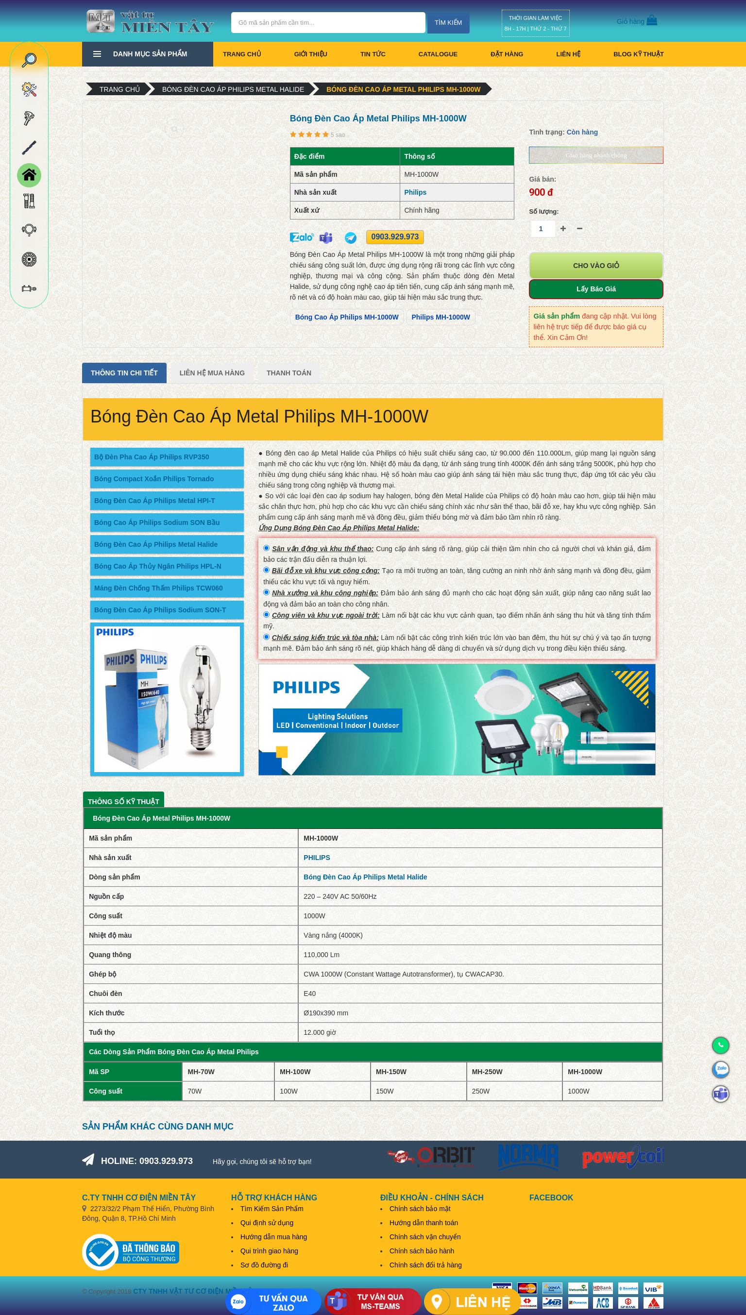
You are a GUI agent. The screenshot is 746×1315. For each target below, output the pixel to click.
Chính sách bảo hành (422, 1251)
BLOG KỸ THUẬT (638, 54)
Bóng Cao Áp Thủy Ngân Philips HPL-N (157, 566)
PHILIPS (317, 857)
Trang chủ (242, 54)
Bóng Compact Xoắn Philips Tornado (154, 479)
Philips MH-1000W (440, 317)
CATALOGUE (438, 54)
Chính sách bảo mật (420, 1209)
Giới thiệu (310, 54)
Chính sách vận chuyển (425, 1237)
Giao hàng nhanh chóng (596, 155)
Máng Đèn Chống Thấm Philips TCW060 (158, 588)
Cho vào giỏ (596, 266)
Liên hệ (568, 54)
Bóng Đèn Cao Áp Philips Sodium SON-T (160, 610)
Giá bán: (542, 179)
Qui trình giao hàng (269, 1251)
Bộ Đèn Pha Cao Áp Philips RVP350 (151, 457)
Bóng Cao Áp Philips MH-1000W (347, 317)
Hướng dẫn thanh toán (424, 1223)
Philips (415, 192)
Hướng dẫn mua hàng (273, 1237)
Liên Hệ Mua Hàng (212, 373)
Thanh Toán (289, 373)
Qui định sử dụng (266, 1223)
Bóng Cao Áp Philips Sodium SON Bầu (157, 522)
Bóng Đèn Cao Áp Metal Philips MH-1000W (403, 89)
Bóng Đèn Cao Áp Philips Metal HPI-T (154, 501)
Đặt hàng (507, 54)
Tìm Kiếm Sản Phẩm (272, 1209)
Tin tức (373, 54)
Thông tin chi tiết (124, 373)
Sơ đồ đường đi (264, 1265)
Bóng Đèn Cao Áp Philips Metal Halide (233, 89)
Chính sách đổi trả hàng (426, 1265)
